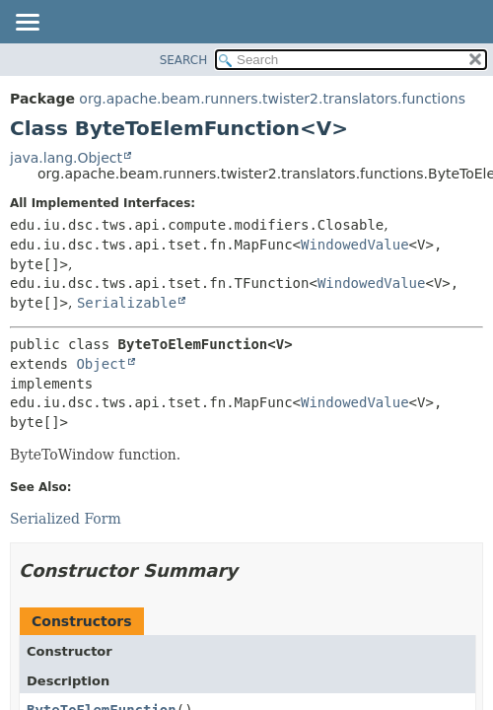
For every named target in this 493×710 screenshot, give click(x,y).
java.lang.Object (66, 158)
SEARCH (184, 60)
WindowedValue (355, 244)
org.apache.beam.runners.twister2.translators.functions (272, 98)
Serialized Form (65, 519)
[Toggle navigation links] (26, 23)
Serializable (126, 303)
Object (101, 364)
